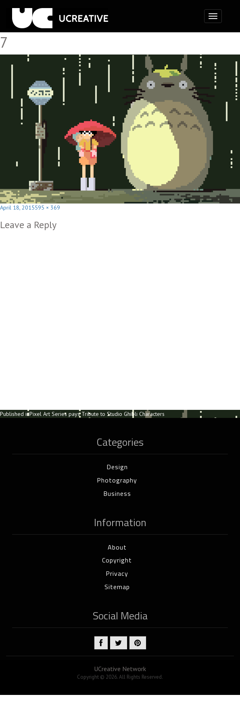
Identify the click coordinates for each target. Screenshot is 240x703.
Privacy (117, 573)
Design (117, 467)
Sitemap (117, 587)
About (117, 547)
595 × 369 (47, 207)
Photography (117, 480)
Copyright (117, 560)
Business (117, 493)
